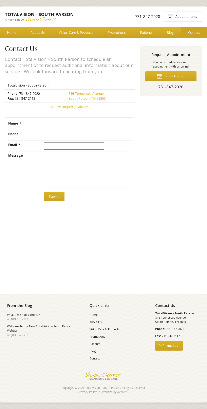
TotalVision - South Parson (102, 388)
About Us (38, 32)
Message (15, 155)
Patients (146, 32)
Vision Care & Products (76, 32)
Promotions (117, 32)
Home (11, 32)
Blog (170, 32)
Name (15, 123)
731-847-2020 (147, 16)
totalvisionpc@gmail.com (70, 107)
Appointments (182, 16)
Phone (13, 134)
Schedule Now (170, 76)
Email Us (168, 345)
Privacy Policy (88, 392)
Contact (95, 358)
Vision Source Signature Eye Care (103, 375)
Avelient (122, 392)
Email (14, 145)
